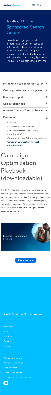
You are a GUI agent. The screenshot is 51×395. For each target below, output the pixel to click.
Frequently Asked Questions (20, 126)
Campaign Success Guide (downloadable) (26, 138)
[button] (25, 326)
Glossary (11, 122)
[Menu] (45, 5)
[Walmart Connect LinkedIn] (6, 383)
